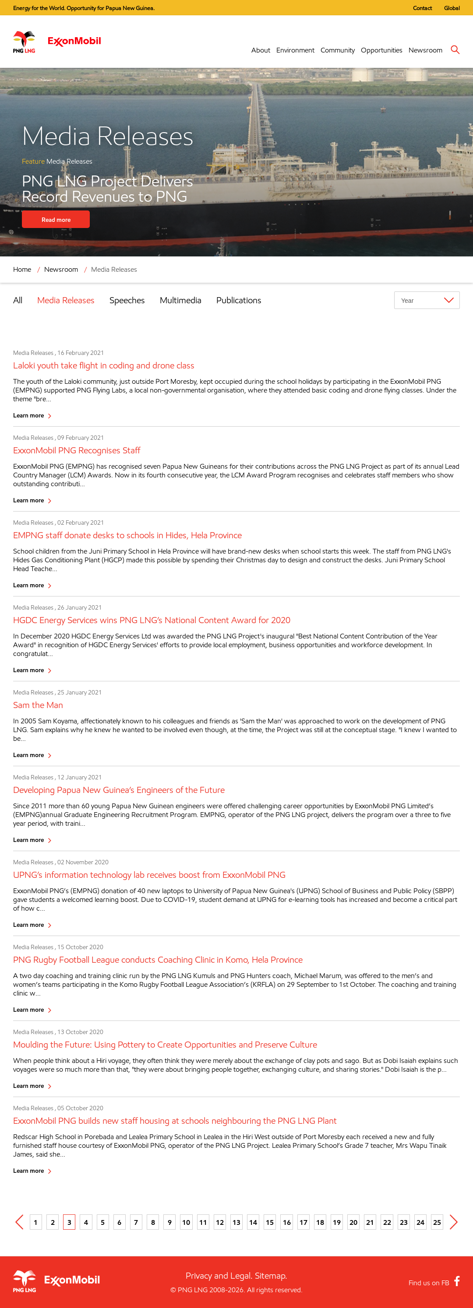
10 (186, 1222)
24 (420, 1222)
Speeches (127, 300)
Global (452, 7)
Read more (56, 219)
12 (220, 1222)
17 (303, 1222)
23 (404, 1222)
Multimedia (180, 300)
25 (437, 1222)
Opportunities (381, 50)
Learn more (28, 415)
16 (287, 1222)
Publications (238, 300)
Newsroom (425, 50)
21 (370, 1222)
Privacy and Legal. (219, 1275)
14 (253, 1222)
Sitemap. (271, 1275)
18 (320, 1222)
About (260, 50)
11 (203, 1222)
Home (22, 269)
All (17, 300)
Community (338, 50)
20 (353, 1222)
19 (337, 1222)
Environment (295, 50)
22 (387, 1222)
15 (270, 1222)
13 (236, 1222)
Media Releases (114, 269)
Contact (422, 7)
